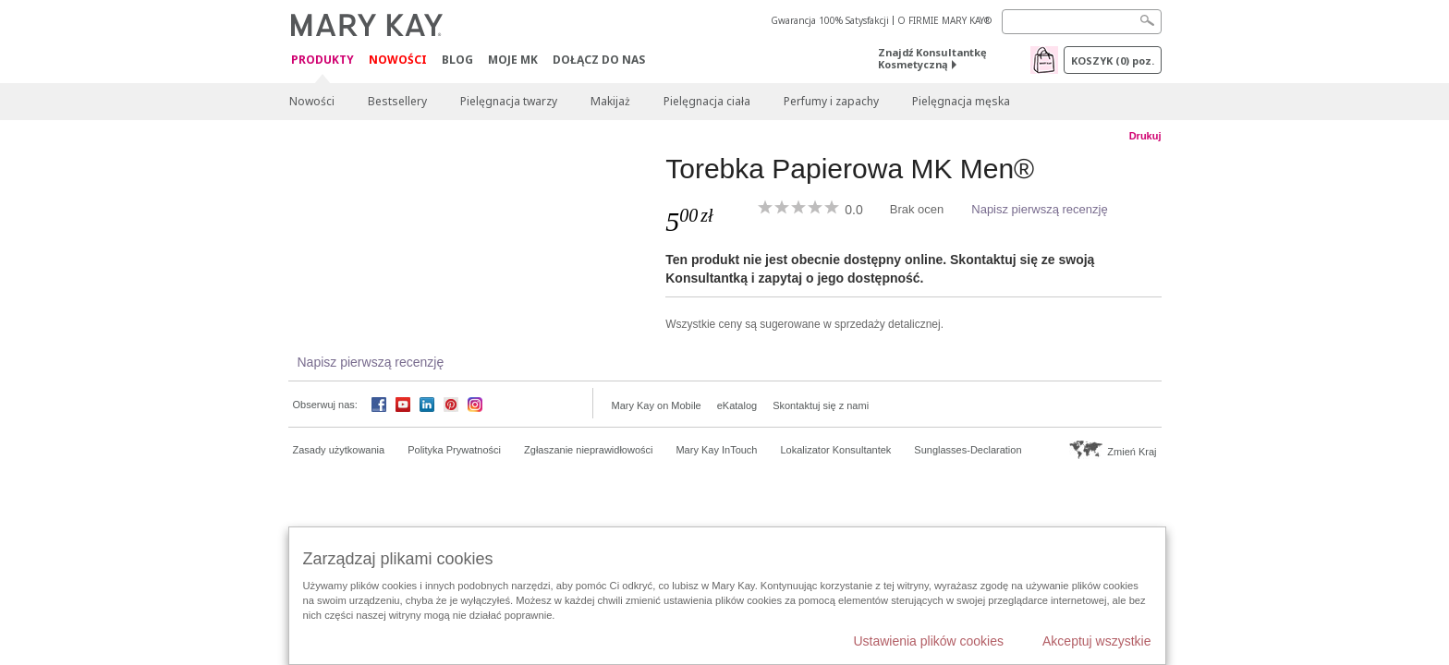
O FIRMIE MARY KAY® (944, 20)
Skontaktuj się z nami (821, 405)
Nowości (398, 60)
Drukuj (1145, 135)
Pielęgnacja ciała (707, 101)
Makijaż (610, 101)
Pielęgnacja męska (961, 101)
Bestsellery (397, 101)
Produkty (322, 60)
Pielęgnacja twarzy (508, 101)
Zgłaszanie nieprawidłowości (588, 449)
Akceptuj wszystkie (1096, 641)
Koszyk (1112, 60)
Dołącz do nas (599, 60)
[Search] (1082, 21)
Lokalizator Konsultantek (836, 449)
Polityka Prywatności (454, 449)
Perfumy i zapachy (831, 101)
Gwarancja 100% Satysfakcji (830, 20)
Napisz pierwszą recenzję (1039, 209)
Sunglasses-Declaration (967, 449)
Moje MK (513, 60)
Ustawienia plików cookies (928, 641)
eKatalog (737, 405)
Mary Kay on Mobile (656, 405)
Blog (457, 60)
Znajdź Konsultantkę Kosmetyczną (932, 58)
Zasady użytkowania (339, 449)
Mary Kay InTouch (716, 449)
